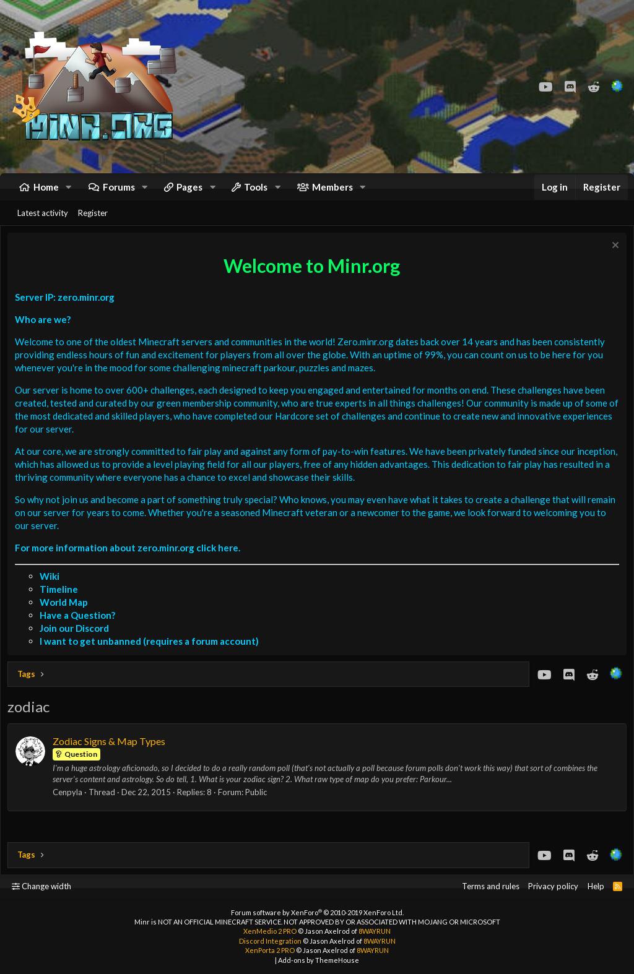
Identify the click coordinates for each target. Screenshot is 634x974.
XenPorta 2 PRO (270, 950)
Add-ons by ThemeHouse (318, 960)
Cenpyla (70, 806)
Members (332, 191)
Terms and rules (490, 886)
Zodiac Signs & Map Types (111, 754)
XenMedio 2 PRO (270, 931)
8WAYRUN (374, 931)
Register (93, 223)
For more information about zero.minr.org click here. (130, 560)
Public (258, 806)
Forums (119, 191)
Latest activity (42, 223)
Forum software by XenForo (317, 912)
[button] (69, 192)
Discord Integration (270, 941)
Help (596, 886)
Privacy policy (553, 886)
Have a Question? (80, 628)
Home (46, 191)
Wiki (52, 589)
